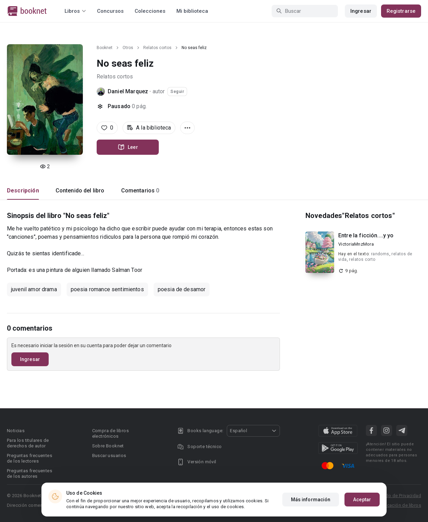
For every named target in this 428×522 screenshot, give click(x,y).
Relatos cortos (157, 47)
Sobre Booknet (108, 445)
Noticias (16, 430)
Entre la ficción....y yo (366, 235)
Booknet (105, 47)
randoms (380, 253)
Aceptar (362, 499)
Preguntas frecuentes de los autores (29, 473)
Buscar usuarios (109, 455)
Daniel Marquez (128, 91)
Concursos (110, 11)
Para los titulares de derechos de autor (28, 443)
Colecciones (150, 11)
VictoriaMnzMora (356, 244)
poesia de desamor (182, 289)
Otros (128, 47)
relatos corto (362, 259)
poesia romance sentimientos (107, 289)
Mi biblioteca (192, 11)
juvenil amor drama (34, 289)
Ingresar (360, 11)
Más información (311, 499)
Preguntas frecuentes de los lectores (29, 458)
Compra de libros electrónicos (110, 433)
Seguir (177, 91)
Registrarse (401, 11)
